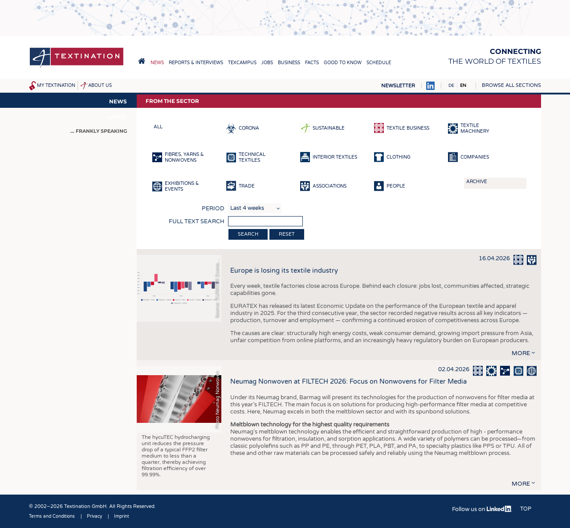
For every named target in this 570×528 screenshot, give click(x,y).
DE (451, 85)
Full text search (196, 221)
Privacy (94, 516)
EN (463, 85)
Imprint (121, 516)
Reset (287, 234)
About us (100, 85)
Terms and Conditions (52, 516)
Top (525, 509)
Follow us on (482, 509)
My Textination (56, 85)
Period (213, 208)
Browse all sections (511, 85)
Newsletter (398, 86)
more (521, 353)
